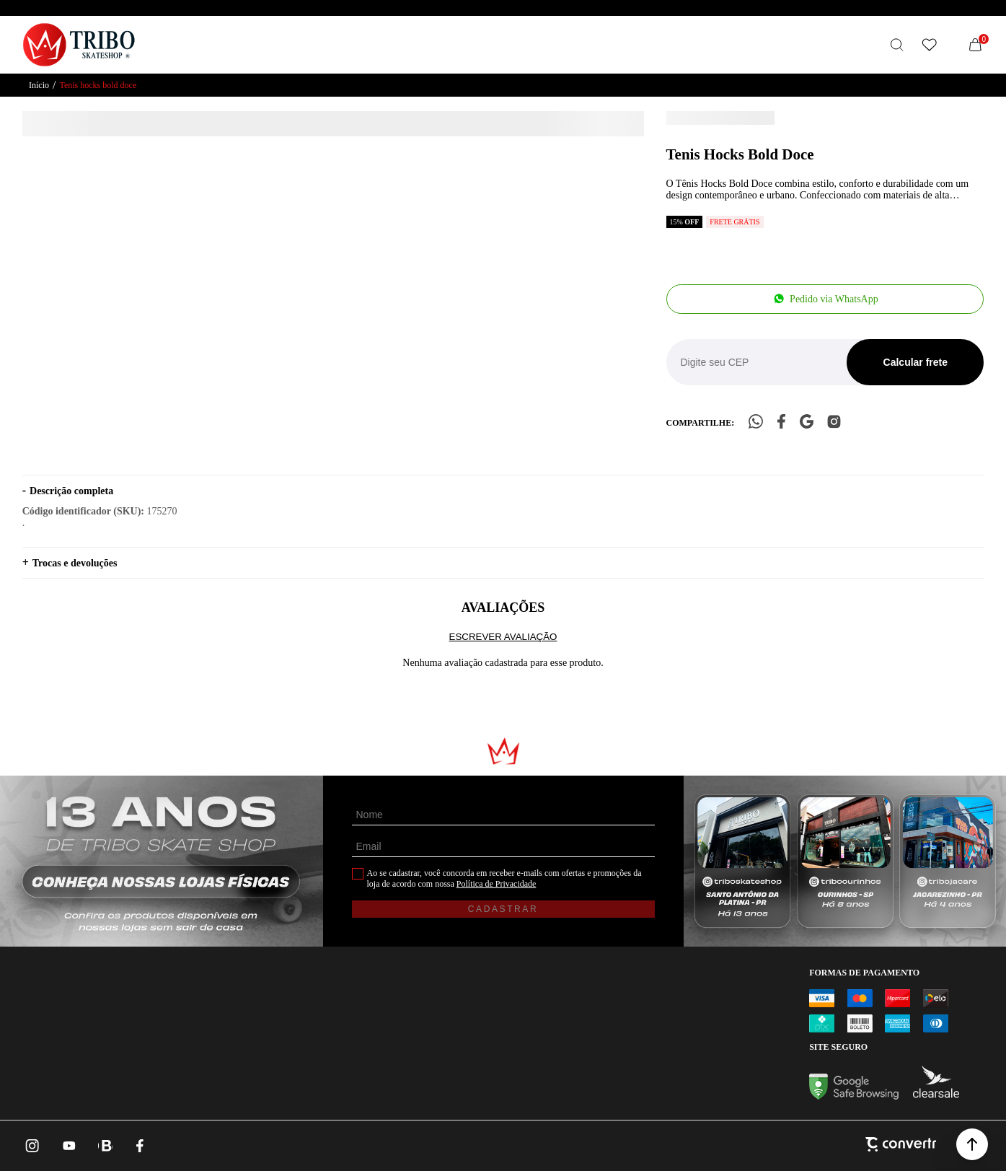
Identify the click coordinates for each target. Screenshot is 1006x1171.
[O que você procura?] (897, 44)
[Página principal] (79, 45)
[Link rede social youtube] (69, 1146)
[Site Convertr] (901, 1145)
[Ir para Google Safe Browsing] (854, 1095)
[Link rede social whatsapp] (105, 1146)
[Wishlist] (928, 44)
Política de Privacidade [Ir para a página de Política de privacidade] (496, 884)
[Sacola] (975, 44)
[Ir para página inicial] (39, 85)
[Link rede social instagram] (33, 1146)
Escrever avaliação (503, 636)
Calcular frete (915, 362)
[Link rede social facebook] (141, 1146)
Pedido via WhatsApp (834, 299)
